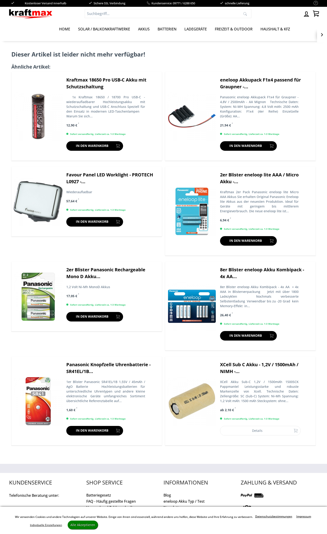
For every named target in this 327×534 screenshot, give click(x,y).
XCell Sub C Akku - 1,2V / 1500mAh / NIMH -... (259, 367)
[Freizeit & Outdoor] (234, 29)
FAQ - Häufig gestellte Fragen (111, 501)
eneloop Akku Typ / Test (184, 501)
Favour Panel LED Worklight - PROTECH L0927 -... (109, 178)
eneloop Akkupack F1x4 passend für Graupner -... (260, 83)
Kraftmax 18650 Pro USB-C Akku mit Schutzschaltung (106, 83)
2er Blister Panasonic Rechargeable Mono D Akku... (105, 273)
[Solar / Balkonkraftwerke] (104, 29)
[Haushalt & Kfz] (275, 29)
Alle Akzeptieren (82, 525)
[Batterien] (167, 29)
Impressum (303, 516)
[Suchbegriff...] (168, 13)
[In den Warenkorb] (94, 146)
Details (275, 430)
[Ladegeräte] (195, 29)
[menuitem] (313, 3)
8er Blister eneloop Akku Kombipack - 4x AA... (262, 273)
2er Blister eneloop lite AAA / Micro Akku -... (259, 178)
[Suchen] (245, 13)
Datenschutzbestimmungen (273, 516)
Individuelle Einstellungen (46, 525)
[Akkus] (144, 29)
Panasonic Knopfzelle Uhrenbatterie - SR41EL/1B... (108, 367)
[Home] (64, 29)
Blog (167, 495)
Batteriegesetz (98, 495)
